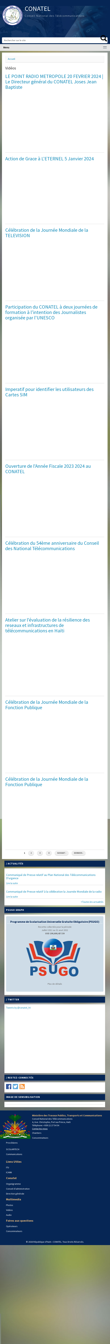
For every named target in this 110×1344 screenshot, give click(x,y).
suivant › (61, 853)
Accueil (11, 58)
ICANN (9, 1172)
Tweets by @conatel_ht (18, 1007)
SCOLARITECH (12, 1149)
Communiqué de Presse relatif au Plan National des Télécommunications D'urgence (51, 876)
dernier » (78, 853)
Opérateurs (12, 1226)
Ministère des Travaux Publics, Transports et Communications (67, 1115)
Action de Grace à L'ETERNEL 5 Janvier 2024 (49, 158)
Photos (9, 1205)
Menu (6, 47)
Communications (14, 1154)
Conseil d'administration (18, 1188)
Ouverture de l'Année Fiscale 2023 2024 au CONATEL (48, 468)
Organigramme (13, 1183)
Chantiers (36, 1132)
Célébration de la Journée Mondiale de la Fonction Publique (46, 704)
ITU (7, 1167)
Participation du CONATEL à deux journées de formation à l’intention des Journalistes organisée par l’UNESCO (51, 312)
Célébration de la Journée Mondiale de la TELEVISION (46, 232)
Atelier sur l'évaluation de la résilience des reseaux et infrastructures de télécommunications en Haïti (47, 625)
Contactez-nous (40, 1128)
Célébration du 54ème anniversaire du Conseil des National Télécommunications (52, 545)
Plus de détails (55, 983)
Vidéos (9, 1210)
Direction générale (15, 1193)
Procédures (12, 1142)
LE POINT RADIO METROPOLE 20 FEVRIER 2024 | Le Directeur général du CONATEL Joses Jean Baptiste (54, 81)
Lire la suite (12, 883)
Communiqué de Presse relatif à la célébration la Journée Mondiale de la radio (54, 891)
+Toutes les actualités (92, 901)
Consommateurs (40, 1137)
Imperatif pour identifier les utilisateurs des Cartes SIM (49, 392)
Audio (9, 1214)
